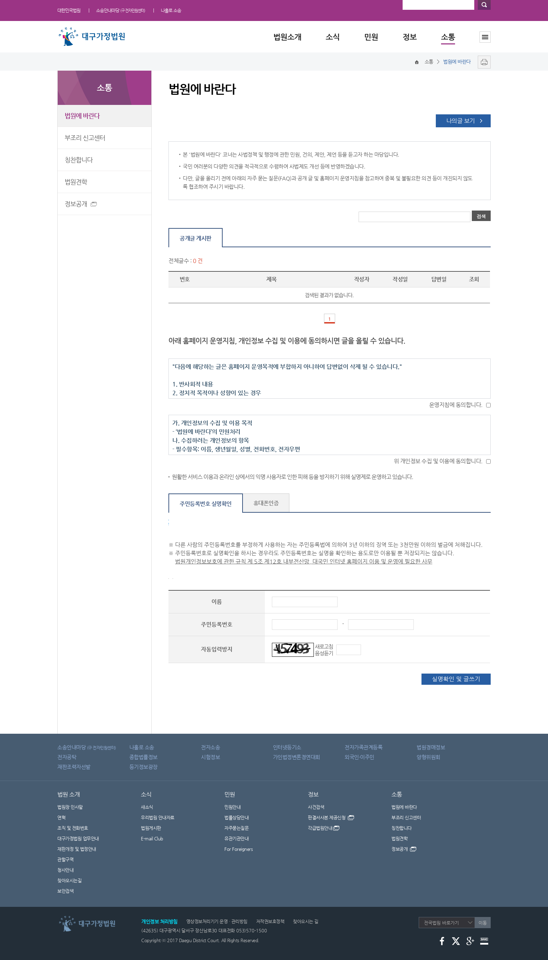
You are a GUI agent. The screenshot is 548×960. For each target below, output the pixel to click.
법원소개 (287, 37)
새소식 (147, 807)
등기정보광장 (143, 767)
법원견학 (76, 181)
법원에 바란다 (82, 115)
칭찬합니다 (79, 159)
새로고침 (324, 646)
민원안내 (232, 807)
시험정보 (210, 757)
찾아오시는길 (69, 880)
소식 (333, 37)
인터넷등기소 (287, 747)
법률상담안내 (236, 817)
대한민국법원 (68, 10)
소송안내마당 (120, 10)
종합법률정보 (143, 757)
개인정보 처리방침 (159, 921)
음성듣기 (324, 653)
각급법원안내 (323, 828)
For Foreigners (238, 849)
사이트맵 (485, 37)
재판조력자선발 (74, 767)
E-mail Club (152, 838)
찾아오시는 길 (305, 921)
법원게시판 (151, 828)
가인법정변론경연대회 (296, 757)
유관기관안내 (236, 838)
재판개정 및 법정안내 (76, 849)
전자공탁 (66, 757)
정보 (410, 37)
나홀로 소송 (171, 10)
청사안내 (65, 870)
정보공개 (77, 204)
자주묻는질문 (236, 828)
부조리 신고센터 (85, 137)
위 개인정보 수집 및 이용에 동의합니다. (438, 461)
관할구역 (65, 859)
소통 (448, 37)
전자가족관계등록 (363, 747)
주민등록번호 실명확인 (206, 503)
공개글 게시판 (195, 238)
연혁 (61, 817)
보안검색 (65, 891)
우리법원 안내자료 (157, 817)
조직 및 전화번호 (72, 828)
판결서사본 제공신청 (331, 817)
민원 (371, 37)
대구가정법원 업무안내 (78, 838)
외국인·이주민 (359, 757)
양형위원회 (428, 757)
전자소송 (210, 747)
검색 (484, 5)
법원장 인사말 (70, 807)
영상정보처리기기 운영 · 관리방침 (216, 921)
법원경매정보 (431, 747)
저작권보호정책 (270, 921)
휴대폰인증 (266, 503)
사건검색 (316, 807)
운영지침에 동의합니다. (456, 404)
